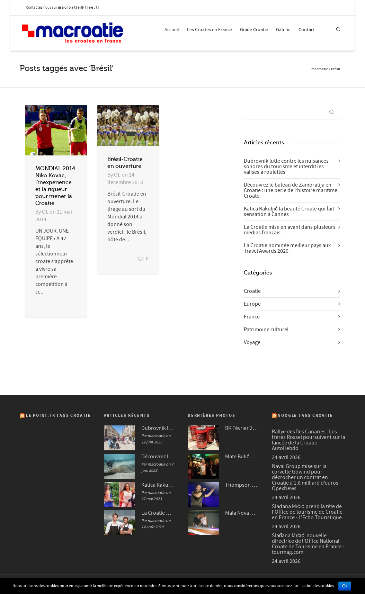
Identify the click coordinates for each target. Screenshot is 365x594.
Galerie (283, 30)
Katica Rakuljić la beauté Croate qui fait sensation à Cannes (289, 211)
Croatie (252, 291)
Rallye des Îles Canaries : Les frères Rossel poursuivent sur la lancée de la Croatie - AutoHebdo (308, 440)
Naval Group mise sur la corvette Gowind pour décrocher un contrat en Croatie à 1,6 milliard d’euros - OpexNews (306, 477)
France (252, 316)
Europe (252, 303)
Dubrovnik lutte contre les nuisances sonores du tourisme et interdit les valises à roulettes (286, 167)
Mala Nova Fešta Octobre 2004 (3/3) (241, 513)
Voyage (252, 342)
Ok (344, 586)
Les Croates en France (209, 30)
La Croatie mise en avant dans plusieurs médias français (290, 230)
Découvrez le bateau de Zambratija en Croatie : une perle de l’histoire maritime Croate (290, 190)
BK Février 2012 (241, 428)
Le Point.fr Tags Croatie (58, 415)
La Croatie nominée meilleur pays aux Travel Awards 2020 (287, 248)
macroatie (319, 69)
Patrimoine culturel (266, 329)
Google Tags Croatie (305, 415)
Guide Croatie (254, 30)
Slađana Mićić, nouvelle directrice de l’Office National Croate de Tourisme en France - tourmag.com (308, 544)
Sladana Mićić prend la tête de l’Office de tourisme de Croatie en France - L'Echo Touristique (307, 512)
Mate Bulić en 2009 (241, 456)
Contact (307, 30)
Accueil (171, 30)
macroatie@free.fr (79, 7)
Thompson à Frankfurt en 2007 (241, 485)
